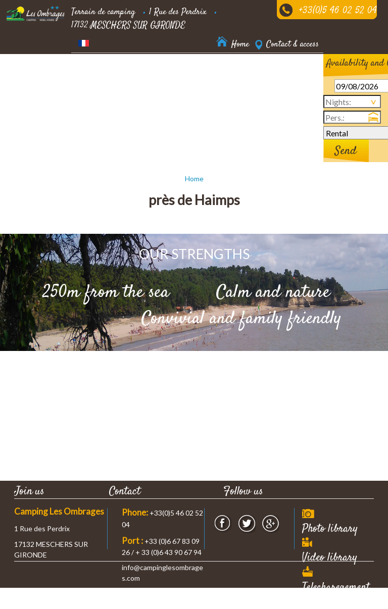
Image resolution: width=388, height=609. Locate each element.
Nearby (164, 98)
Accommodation (96, 72)
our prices (209, 72)
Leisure (255, 72)
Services (84, 98)
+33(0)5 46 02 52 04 (338, 11)
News (201, 98)
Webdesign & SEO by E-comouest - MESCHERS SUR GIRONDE (274, 603)
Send (346, 151)
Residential (156, 72)
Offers (125, 98)
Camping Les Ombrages (59, 511)
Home (194, 178)
